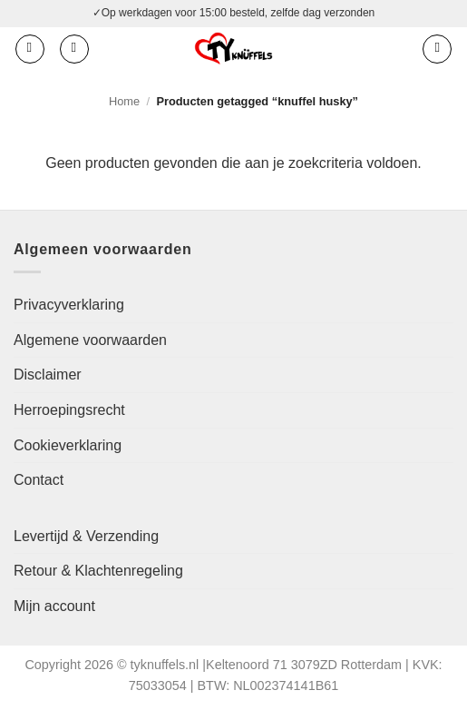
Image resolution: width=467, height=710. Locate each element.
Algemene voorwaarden (90, 340)
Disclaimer (48, 374)
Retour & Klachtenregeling (98, 570)
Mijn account (54, 606)
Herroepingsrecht (69, 410)
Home (124, 101)
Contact (38, 480)
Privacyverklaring (69, 304)
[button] (29, 49)
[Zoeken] (74, 49)
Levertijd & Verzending (86, 536)
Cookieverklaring (68, 445)
